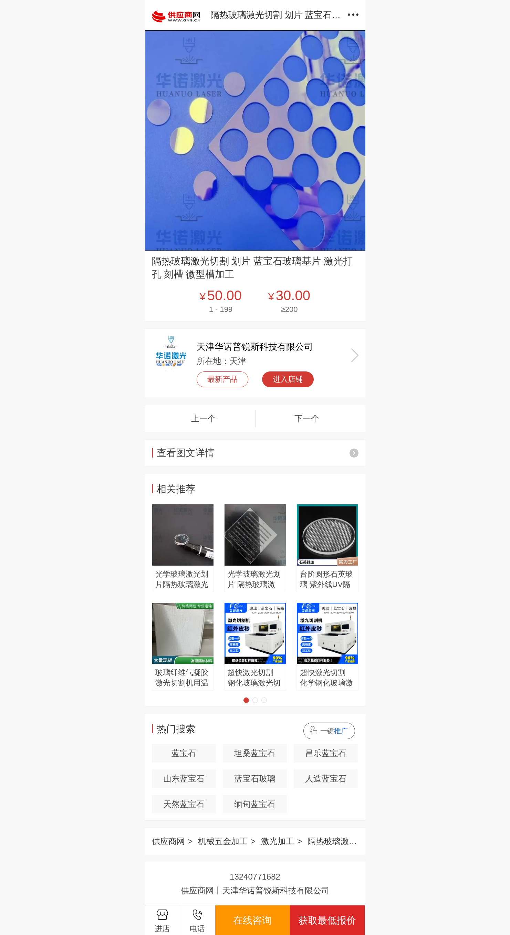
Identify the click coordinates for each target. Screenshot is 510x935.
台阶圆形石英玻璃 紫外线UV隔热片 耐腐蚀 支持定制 (326, 580)
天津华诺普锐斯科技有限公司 (255, 347)
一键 (334, 731)
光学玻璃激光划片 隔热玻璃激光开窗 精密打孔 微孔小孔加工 (254, 580)
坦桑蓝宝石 (254, 753)
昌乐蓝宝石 (325, 753)
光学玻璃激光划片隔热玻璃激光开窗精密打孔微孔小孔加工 (181, 580)
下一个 (306, 418)
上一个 (203, 418)
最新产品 (222, 379)
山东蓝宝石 (184, 778)
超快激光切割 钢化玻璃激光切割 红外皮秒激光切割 (254, 678)
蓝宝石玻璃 (254, 778)
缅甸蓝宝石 (254, 804)
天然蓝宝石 (184, 804)
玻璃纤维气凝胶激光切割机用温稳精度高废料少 (181, 678)
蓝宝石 (183, 753)
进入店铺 (288, 379)
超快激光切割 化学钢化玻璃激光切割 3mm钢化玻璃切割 (326, 678)
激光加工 (277, 841)
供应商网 (168, 841)
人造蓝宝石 (325, 778)
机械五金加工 (223, 841)
